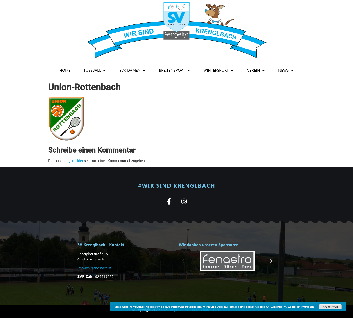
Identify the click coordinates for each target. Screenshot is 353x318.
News (286, 70)
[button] (183, 261)
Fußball (95, 70)
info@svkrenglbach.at (94, 267)
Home (64, 70)
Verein (256, 70)
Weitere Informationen (301, 306)
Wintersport (218, 70)
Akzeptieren (330, 306)
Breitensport (174, 70)
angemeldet (73, 161)
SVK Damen (132, 70)
